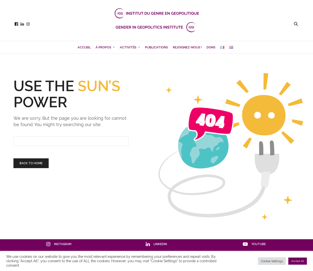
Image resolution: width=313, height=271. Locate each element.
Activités (128, 47)
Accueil (84, 47)
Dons (211, 47)
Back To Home (31, 163)
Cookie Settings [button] (272, 261)
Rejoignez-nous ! (187, 47)
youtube (254, 244)
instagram (58, 244)
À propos (103, 47)
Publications (156, 47)
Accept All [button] (297, 261)
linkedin (156, 244)
